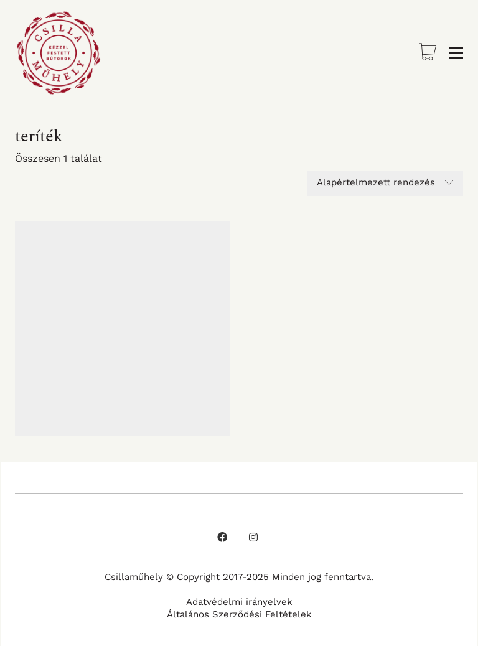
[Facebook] (222, 537)
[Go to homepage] (58, 52)
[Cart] (427, 53)
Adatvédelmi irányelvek (239, 601)
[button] (456, 53)
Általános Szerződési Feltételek (239, 614)
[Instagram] (253, 537)
